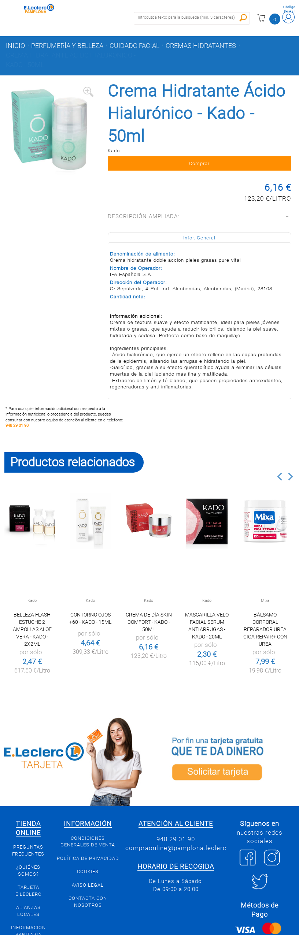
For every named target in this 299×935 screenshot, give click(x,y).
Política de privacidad (88, 858)
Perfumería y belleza (67, 46)
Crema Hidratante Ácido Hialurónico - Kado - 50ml (71, 60)
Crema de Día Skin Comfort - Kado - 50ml (149, 622)
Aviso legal (88, 885)
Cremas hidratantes (201, 46)
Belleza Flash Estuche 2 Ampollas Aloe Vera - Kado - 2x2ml (32, 629)
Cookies (88, 871)
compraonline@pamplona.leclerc (175, 848)
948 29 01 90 (17, 425)
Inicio (15, 46)
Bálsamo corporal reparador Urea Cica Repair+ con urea (265, 629)
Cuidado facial (134, 46)
